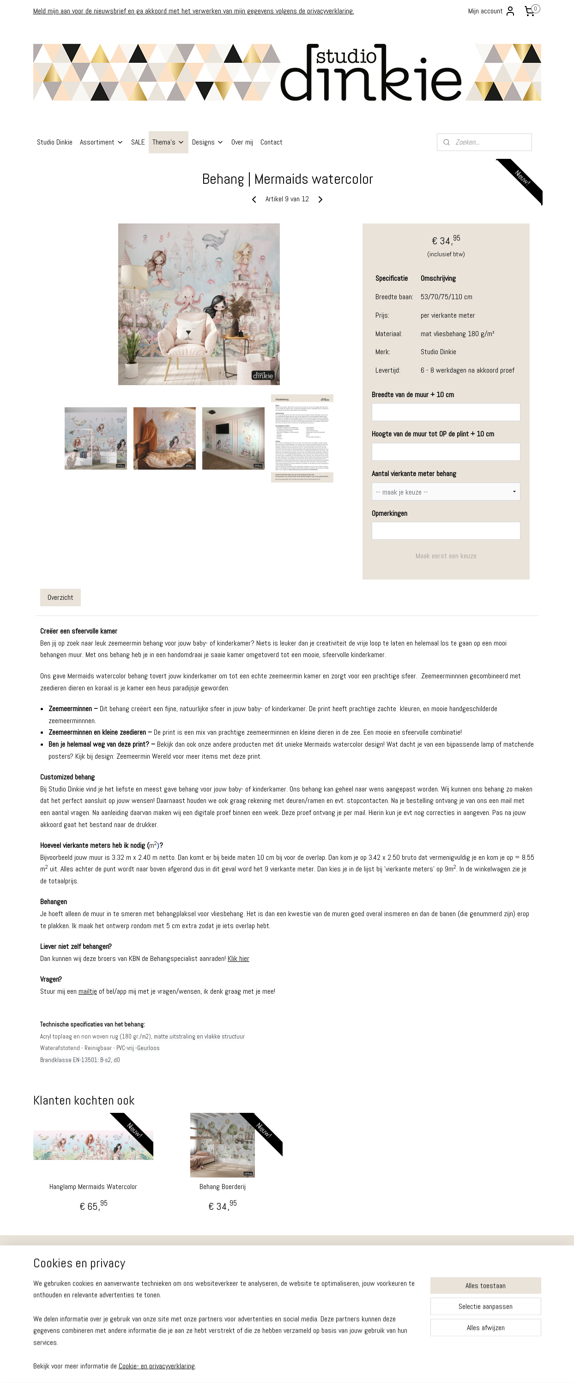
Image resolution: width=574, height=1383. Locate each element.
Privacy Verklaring (59, 1296)
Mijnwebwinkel (374, 1366)
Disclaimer (51, 1306)
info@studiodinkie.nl (166, 1313)
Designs (208, 142)
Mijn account (492, 11)
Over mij (242, 142)
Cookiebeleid (54, 1316)
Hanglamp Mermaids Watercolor (93, 1186)
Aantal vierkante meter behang (413, 473)
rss (276, 1366)
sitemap (260, 1366)
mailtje (88, 991)
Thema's (168, 142)
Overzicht (60, 597)
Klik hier (238, 958)
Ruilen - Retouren (59, 1268)
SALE (138, 142)
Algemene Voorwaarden (67, 1287)
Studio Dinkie (55, 142)
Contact (271, 142)
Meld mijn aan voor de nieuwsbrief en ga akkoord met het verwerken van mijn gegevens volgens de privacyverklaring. (193, 11)
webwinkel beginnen (306, 1366)
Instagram (355, 1275)
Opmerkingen (389, 513)
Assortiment (102, 142)
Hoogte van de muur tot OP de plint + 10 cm (432, 434)
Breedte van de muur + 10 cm (412, 394)
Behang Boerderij (222, 1186)
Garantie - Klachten (62, 1277)
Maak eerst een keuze (445, 556)
